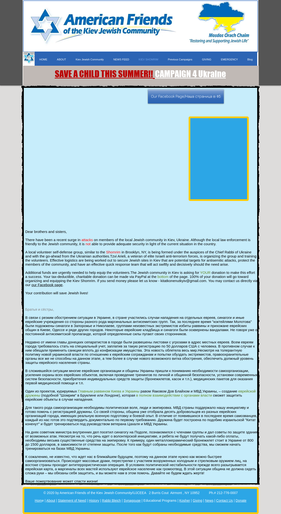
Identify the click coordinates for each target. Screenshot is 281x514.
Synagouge (132, 500)
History (94, 500)
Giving (197, 500)
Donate (241, 500)
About (50, 500)
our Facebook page (47, 285)
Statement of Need (72, 500)
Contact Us (224, 500)
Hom (38, 500)
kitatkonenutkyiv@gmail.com (183, 281)
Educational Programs (160, 500)
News (209, 500)
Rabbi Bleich (111, 500)
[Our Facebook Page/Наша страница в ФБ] (186, 96)
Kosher (184, 500)
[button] (180, 59)
